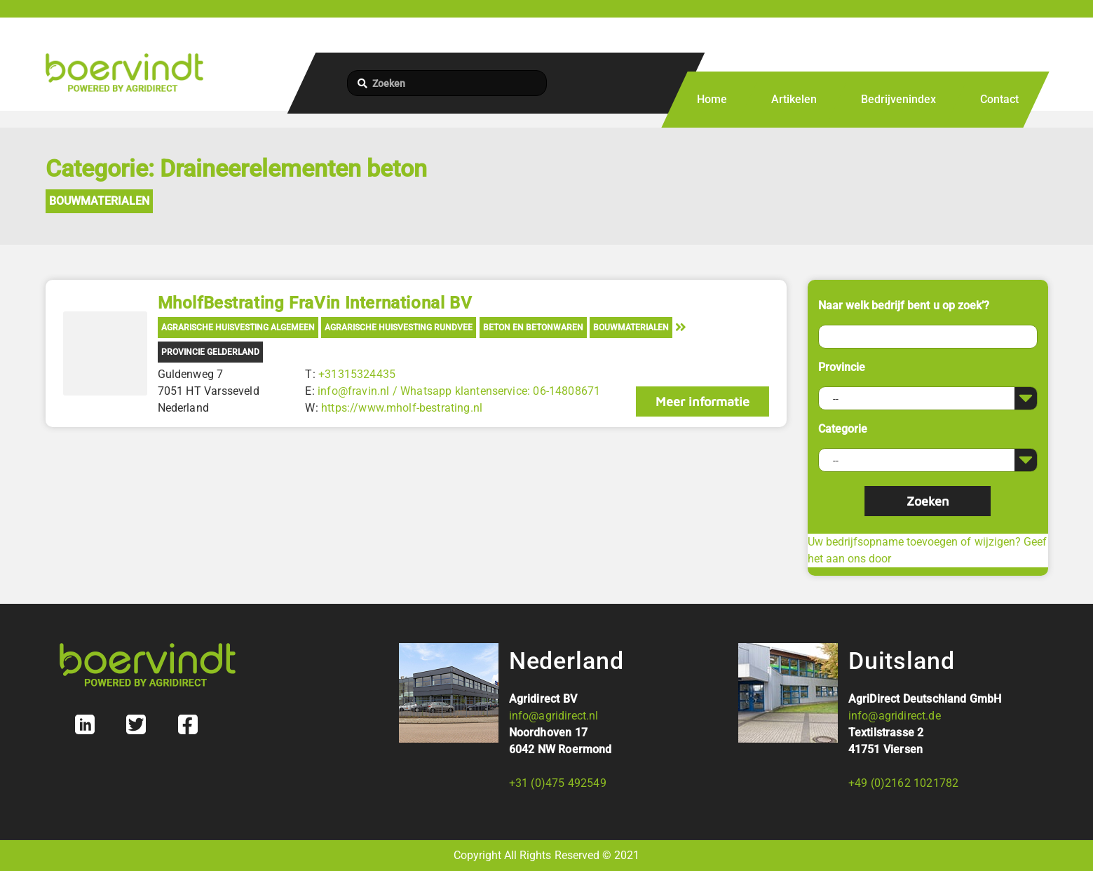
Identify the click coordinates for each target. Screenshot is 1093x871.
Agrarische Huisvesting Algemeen (238, 327)
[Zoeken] (447, 83)
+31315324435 (356, 374)
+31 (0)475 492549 (557, 783)
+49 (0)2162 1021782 (903, 783)
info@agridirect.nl (554, 715)
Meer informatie (702, 401)
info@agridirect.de (894, 715)
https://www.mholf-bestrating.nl (401, 407)
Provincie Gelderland (210, 352)
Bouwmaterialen (99, 201)
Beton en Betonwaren (533, 327)
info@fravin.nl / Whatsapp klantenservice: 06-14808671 (459, 391)
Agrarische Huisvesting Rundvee (399, 327)
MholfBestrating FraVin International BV (315, 303)
